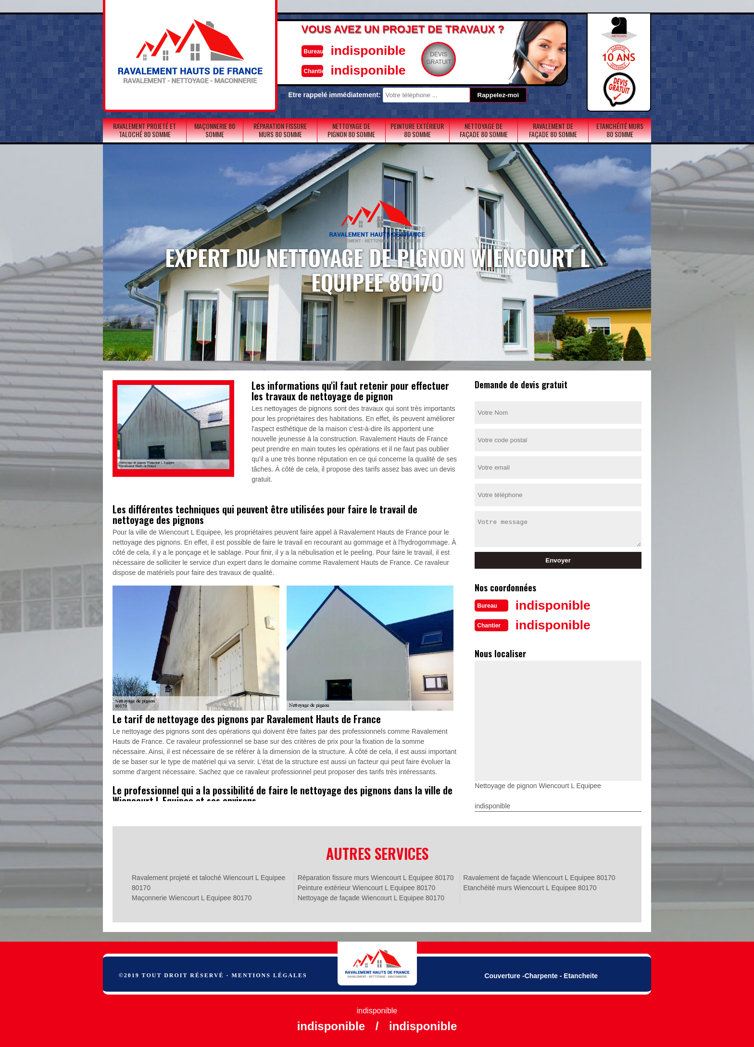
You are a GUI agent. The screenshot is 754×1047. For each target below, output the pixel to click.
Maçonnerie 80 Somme (214, 130)
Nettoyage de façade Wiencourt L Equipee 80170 (371, 897)
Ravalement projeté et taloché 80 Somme (144, 130)
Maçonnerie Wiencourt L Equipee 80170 (191, 897)
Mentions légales (269, 974)
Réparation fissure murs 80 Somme (280, 130)
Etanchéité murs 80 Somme (619, 130)
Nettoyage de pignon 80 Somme (351, 130)
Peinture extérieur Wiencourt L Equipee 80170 (367, 887)
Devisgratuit (421, 58)
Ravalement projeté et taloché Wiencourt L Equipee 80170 (208, 882)
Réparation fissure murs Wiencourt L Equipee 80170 (376, 877)
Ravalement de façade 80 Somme (553, 130)
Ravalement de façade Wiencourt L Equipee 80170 (539, 877)
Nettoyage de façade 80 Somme (484, 130)
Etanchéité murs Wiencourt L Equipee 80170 (529, 887)
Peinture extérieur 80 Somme (417, 130)
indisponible (348, 50)
